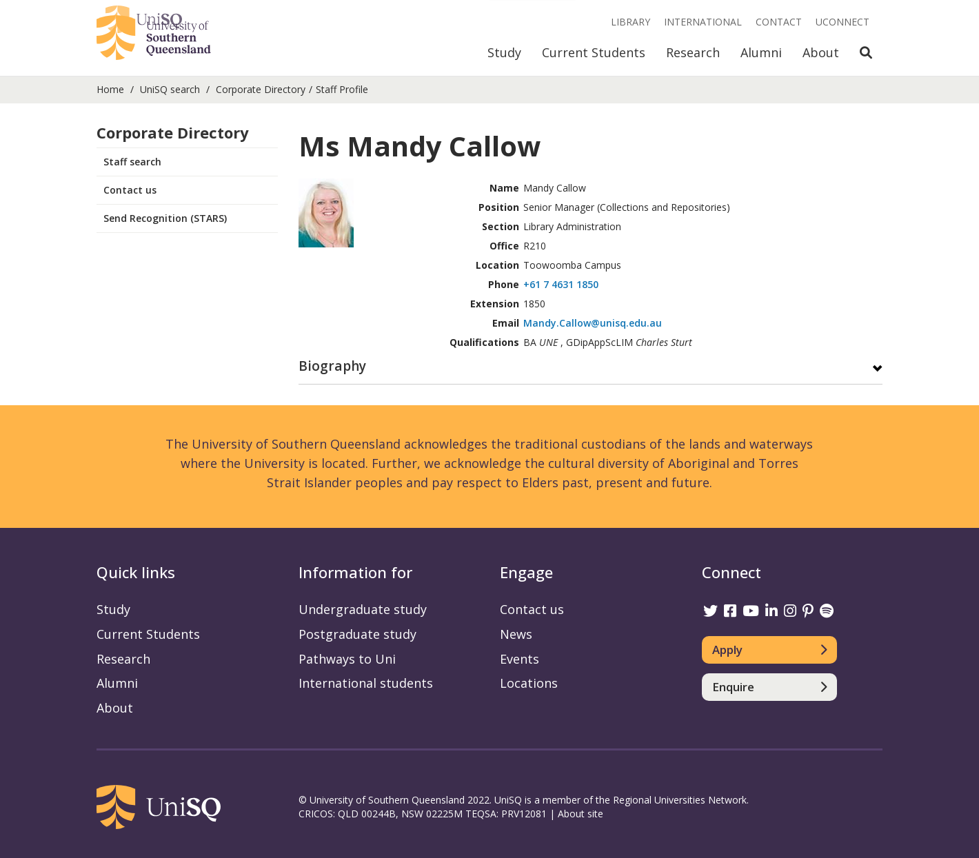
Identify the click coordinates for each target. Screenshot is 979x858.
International (703, 21)
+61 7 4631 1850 (560, 284)
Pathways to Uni (347, 659)
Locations (529, 683)
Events (519, 659)
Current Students (593, 52)
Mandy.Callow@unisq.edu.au (592, 322)
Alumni (761, 52)
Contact (779, 21)
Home (110, 89)
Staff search (132, 161)
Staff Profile (342, 89)
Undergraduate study (363, 609)
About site (580, 813)
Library (630, 21)
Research (693, 52)
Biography (332, 367)
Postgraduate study (357, 634)
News (516, 634)
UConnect (842, 21)
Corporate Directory (260, 89)
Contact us (130, 189)
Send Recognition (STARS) (165, 218)
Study (504, 52)
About (821, 52)
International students (366, 683)
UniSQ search (170, 89)
